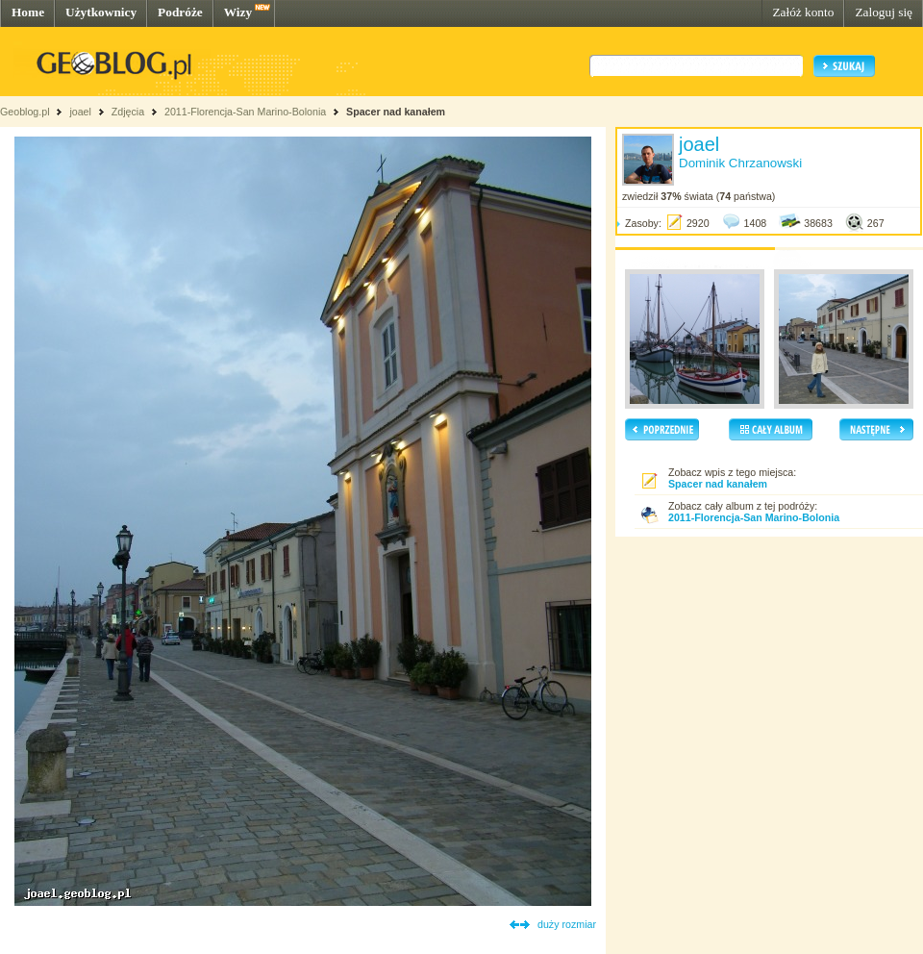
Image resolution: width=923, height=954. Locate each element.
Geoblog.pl (25, 111)
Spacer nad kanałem (395, 111)
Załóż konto (803, 12)
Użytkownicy (101, 12)
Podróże (180, 12)
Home (28, 12)
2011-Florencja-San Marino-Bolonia (245, 111)
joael (80, 111)
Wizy (238, 12)
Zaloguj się (883, 12)
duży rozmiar (566, 924)
